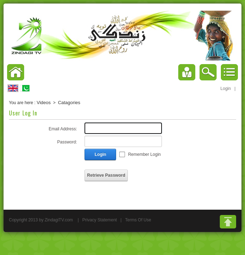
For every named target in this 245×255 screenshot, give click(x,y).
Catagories (69, 102)
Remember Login (144, 154)
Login (225, 88)
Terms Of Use (138, 219)
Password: (67, 142)
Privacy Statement (99, 219)
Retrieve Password (106, 175)
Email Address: (63, 128)
